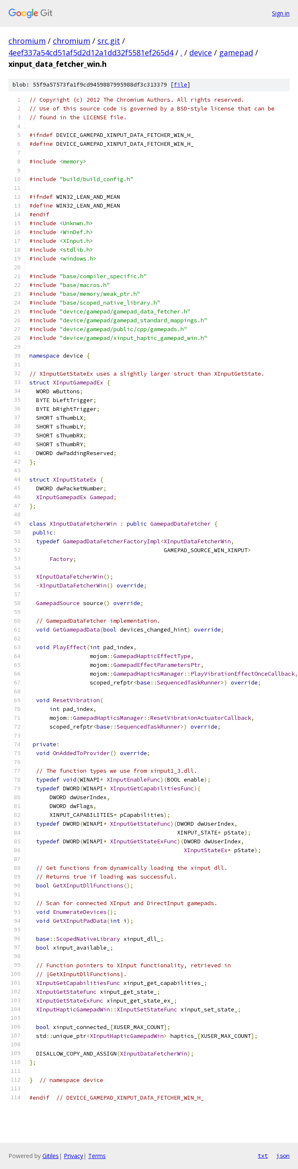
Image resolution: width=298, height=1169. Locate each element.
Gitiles (50, 1156)
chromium (27, 41)
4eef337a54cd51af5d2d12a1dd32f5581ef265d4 (90, 52)
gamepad (236, 52)
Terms (97, 1156)
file (180, 84)
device (200, 52)
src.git (108, 41)
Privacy (73, 1156)
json (283, 1155)
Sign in (281, 13)
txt (263, 1155)
